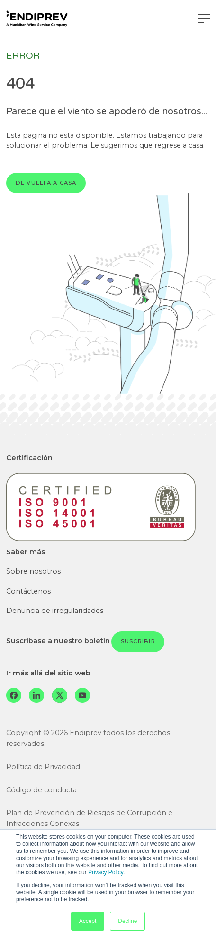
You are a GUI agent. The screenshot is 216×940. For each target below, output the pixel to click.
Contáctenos (28, 591)
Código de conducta (41, 790)
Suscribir (138, 641)
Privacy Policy (105, 872)
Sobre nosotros (33, 571)
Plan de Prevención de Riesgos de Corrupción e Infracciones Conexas (89, 818)
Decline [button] (127, 921)
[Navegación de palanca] (204, 18)
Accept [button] (88, 921)
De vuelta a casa (46, 182)
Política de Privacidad (43, 767)
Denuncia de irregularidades (54, 610)
